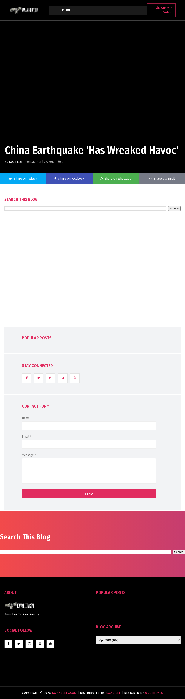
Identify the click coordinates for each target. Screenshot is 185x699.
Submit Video (165, 10)
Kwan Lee (15, 162)
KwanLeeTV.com (65, 693)
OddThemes (154, 693)
